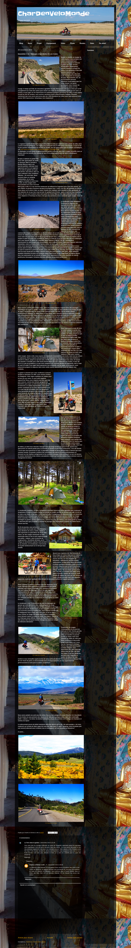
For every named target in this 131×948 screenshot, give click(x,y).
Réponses (29, 861)
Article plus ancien (74, 938)
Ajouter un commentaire (28, 885)
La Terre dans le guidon (31, 842)
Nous (30, 43)
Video (63, 43)
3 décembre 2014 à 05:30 (55, 865)
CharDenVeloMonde (54, 13)
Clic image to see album (51, 139)
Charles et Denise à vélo (37, 865)
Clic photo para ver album (61, 182)
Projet (39, 43)
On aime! (102, 43)
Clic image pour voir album (38, 85)
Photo (72, 43)
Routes (82, 43)
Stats (92, 43)
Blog (21, 43)
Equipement (51, 43)
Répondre (27, 857)
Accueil (50, 938)
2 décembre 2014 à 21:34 (47, 842)
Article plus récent (25, 938)
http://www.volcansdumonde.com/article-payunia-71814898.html (39, 149)
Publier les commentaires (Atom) (36, 942)
